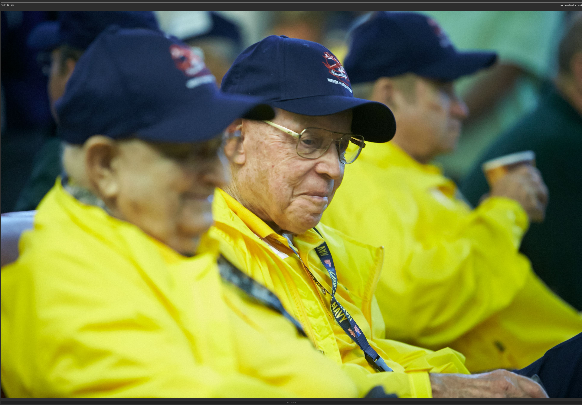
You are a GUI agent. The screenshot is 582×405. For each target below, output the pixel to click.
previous (564, 5)
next (580, 5)
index (573, 5)
